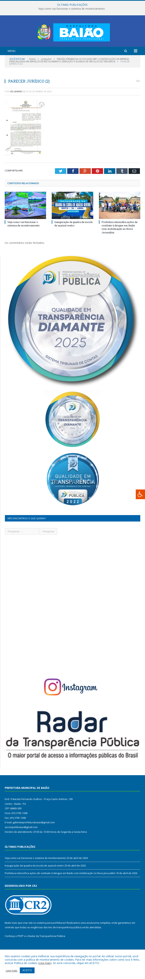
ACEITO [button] (27, 970)
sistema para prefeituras (51, 937)
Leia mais (45, 963)
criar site (28, 937)
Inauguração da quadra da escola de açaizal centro (73, 238)
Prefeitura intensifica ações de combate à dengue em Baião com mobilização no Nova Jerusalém (120, 242)
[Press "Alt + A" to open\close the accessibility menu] (140, 494)
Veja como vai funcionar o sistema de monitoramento (71, 8)
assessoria (92, 937)
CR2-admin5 (16, 106)
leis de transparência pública (65, 942)
